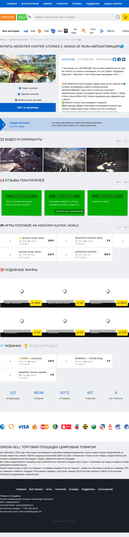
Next (126, 140)
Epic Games (68, 31)
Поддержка (93, 4)
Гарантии (62, 4)
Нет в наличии (28, 107)
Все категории (30, 4)
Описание (68, 59)
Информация (105, 59)
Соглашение (85, 59)
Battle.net (106, 31)
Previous (119, 140)
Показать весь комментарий (69, 211)
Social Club (86, 31)
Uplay (51, 31)
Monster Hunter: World (18, 40)
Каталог (3, 40)
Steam (16, 31)
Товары (47, 4)
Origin (34, 31)
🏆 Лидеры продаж (41, 346)
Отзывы (77, 4)
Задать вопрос (113, 4)
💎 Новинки (10, 346)
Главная (12, 4)
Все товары (33, 489)
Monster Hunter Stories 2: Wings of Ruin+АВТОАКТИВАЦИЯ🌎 (55, 40)
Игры (47, 489)
